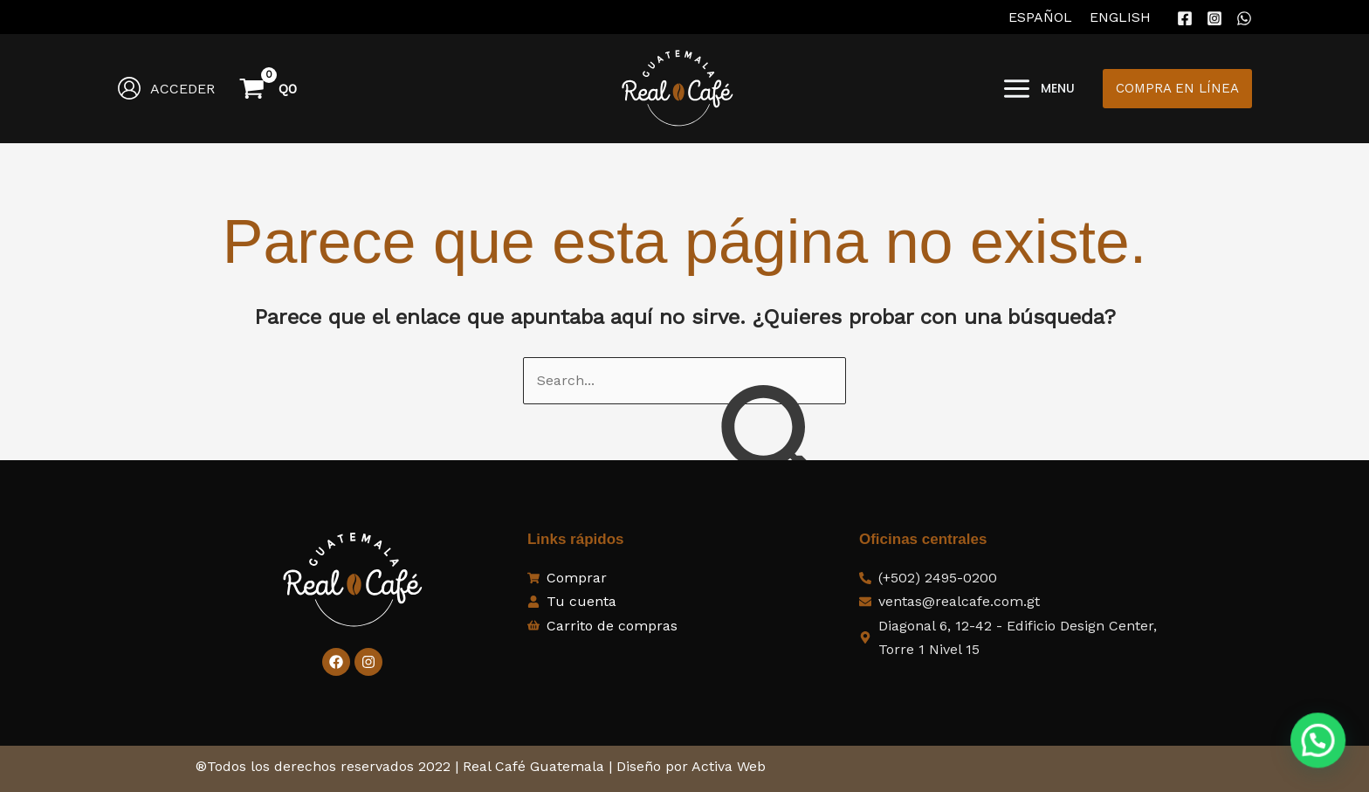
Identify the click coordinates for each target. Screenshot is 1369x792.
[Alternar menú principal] (1038, 88)
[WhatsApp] (1244, 18)
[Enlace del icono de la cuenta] (166, 88)
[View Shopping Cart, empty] (269, 88)
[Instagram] (1214, 18)
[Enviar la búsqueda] (774, 447)
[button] (1177, 88)
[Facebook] (1185, 18)
